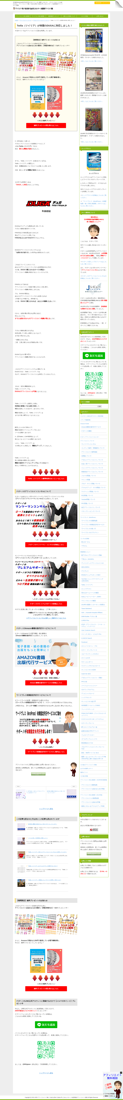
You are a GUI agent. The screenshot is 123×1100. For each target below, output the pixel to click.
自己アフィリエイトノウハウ (90, 507)
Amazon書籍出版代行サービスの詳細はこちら (46, 683)
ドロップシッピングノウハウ (90, 511)
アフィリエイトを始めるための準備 (92, 789)
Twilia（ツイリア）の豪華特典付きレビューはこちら (46, 479)
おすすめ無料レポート (86, 768)
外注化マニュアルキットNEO (90, 575)
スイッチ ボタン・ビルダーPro (91, 634)
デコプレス (85, 571)
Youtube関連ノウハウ (88, 499)
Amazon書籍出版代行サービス (91, 427)
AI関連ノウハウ (86, 456)
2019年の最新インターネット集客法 (93, 604)
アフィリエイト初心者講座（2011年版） (91, 795)
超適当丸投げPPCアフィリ (90, 731)
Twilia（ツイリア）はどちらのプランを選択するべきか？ (43, 866)
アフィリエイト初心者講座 (23, 16)
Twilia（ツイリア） (87, 585)
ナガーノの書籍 (86, 431)
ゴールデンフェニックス (89, 739)
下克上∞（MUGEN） (88, 559)
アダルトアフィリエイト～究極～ (92, 677)
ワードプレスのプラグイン (90, 532)
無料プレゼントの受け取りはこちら (46, 126)
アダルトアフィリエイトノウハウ (92, 460)
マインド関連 (85, 479)
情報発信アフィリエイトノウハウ (92, 472)
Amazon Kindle (84, 423)
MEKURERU (85, 567)
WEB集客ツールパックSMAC (90, 705)
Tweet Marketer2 (86, 608)
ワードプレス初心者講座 (38, 16)
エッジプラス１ (86, 589)
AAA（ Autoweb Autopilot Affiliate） (92, 612)
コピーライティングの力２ (90, 654)
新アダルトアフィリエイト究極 (91, 555)
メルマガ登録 (84, 16)
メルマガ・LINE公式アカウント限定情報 (91, 416)
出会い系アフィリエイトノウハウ (92, 464)
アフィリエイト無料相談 (89, 452)
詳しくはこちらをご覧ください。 (92, 61)
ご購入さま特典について (69, 16)
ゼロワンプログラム (87, 689)
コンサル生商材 (84, 538)
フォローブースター (87, 735)
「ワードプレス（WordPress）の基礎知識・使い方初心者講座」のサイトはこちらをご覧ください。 (93, 203)
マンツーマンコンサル (88, 444)
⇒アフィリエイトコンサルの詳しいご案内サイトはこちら (46, 618)
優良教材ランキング (53, 16)
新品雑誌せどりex (87, 743)
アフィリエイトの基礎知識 (90, 798)
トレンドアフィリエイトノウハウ (92, 468)
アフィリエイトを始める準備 (90, 802)
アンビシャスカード (87, 693)
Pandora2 (84, 642)
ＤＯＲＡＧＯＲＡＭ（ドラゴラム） (92, 719)
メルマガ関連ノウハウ (88, 475)
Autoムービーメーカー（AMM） (91, 596)
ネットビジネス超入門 (88, 701)
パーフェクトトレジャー (89, 685)
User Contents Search (88, 630)
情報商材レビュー (85, 552)
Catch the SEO (86, 674)
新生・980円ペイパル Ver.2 (90, 753)
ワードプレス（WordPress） (88, 517)
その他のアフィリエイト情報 (88, 764)
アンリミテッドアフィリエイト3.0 (92, 563)
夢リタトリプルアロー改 (89, 727)
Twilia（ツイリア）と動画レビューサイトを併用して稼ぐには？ (44, 880)
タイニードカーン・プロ (89, 646)
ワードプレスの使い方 (88, 528)
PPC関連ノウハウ (87, 503)
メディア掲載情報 (85, 420)
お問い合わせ (99, 16)
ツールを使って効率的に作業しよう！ (38, 838)
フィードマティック (87, 709)
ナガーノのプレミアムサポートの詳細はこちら (46, 604)
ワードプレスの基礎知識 (89, 520)
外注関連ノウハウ (87, 495)
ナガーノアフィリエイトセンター (89, 437)
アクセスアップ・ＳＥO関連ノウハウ (93, 487)
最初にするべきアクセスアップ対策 (92, 806)
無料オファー (84, 772)
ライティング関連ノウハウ (90, 491)
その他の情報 (84, 776)
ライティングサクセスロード (90, 666)
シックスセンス (86, 697)
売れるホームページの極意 (90, 593)
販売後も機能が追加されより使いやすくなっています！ (42, 824)
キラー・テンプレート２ (89, 650)
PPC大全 (84, 681)
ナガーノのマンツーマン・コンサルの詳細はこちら (46, 545)
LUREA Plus (85, 620)
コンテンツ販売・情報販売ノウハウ (92, 448)
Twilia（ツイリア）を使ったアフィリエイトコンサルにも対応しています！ (47, 852)
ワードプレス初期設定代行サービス (92, 524)
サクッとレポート (87, 662)
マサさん (84, 546)
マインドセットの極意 (88, 600)
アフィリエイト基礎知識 (89, 785)
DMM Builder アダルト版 (89, 616)
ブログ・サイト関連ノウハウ (90, 483)
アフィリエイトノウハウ (87, 441)
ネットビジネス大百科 (88, 670)
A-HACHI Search (86, 638)
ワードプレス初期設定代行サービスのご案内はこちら (46, 752)
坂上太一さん (85, 542)
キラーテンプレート (87, 723)
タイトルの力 (85, 658)
